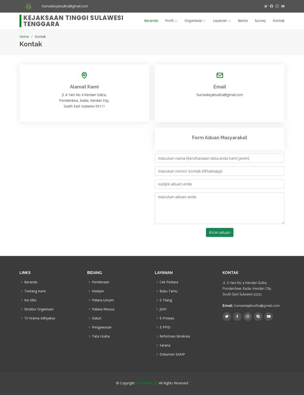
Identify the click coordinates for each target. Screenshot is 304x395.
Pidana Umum (103, 300)
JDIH (163, 309)
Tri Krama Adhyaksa (39, 318)
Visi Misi (30, 300)
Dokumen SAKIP (172, 354)
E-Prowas (167, 318)
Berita (243, 20)
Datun (96, 318)
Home (24, 36)
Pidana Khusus (103, 309)
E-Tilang (166, 300)
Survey (260, 20)
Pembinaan (100, 282)
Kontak (279, 20)
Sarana (165, 345)
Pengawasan (102, 327)
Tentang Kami (35, 291)
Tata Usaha (101, 336)
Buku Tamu (168, 291)
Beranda (151, 20)
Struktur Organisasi (38, 309)
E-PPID (165, 327)
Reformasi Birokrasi (175, 336)
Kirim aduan (219, 232)
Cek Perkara (169, 282)
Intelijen (98, 291)
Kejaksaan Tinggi (73, 21)
